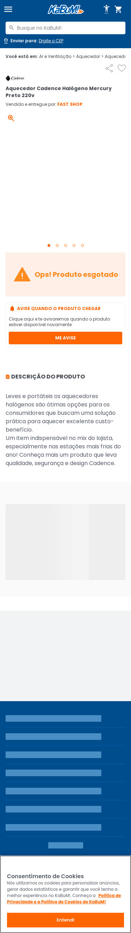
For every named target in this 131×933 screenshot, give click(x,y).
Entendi (65, 920)
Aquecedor (89, 56)
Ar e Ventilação (57, 56)
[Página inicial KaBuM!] (65, 10)
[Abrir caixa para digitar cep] (33, 41)
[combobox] (65, 28)
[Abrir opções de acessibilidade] (106, 9)
